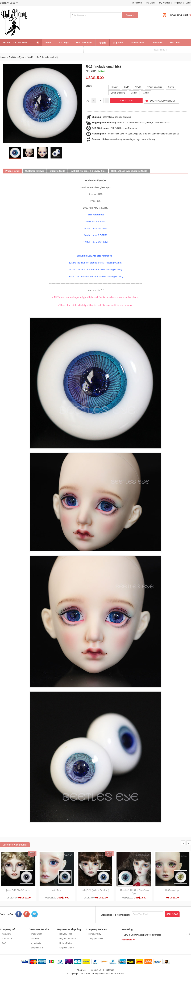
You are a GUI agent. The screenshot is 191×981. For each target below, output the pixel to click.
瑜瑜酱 (102, 42)
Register (178, 3)
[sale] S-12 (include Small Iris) (95, 890)
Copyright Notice (95, 938)
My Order (150, 3)
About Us (6, 934)
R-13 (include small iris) (47, 57)
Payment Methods (67, 938)
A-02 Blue (56, 890)
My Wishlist (164, 3)
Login (188, 3)
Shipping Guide (66, 948)
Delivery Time (65, 934)
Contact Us (7, 938)
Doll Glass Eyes (84, 42)
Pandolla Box (137, 42)
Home (48, 42)
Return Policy (65, 943)
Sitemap (110, 970)
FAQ (4, 943)
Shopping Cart (179, 14)
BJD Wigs (64, 42)
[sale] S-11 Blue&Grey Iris (18, 890)
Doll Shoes (157, 42)
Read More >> (128, 940)
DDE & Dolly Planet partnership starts (142, 935)
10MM (30, 57)
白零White (118, 42)
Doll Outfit (175, 42)
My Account (136, 3)
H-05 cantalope (172, 890)
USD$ (12, 3)
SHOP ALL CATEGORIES (15, 42)
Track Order (36, 934)
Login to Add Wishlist (162, 101)
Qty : (88, 100)
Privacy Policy (94, 934)
